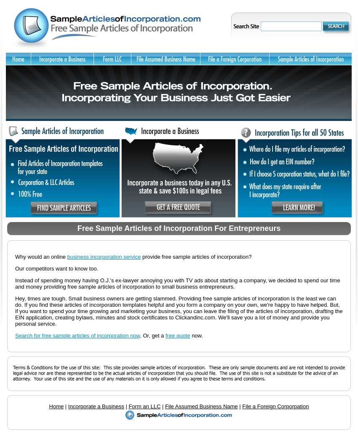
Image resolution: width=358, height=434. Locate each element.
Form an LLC (144, 406)
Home (56, 406)
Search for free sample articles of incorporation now (77, 335)
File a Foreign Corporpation (275, 406)
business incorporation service (104, 257)
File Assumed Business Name (201, 406)
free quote (178, 335)
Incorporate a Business (96, 406)
